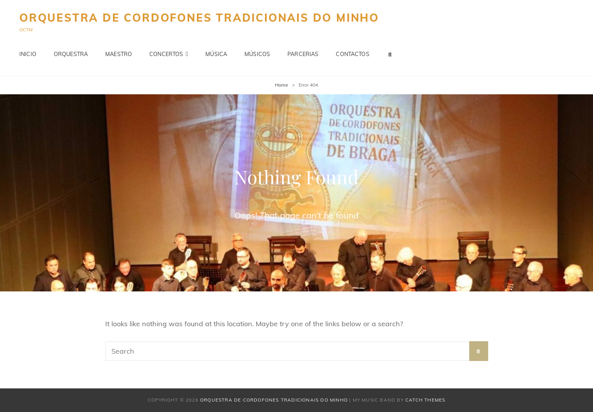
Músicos (257, 54)
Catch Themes (425, 400)
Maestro (118, 54)
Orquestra (71, 54)
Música (216, 54)
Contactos (352, 54)
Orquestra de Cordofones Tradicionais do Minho (199, 17)
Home (281, 85)
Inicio (27, 54)
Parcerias (302, 54)
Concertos (166, 54)
